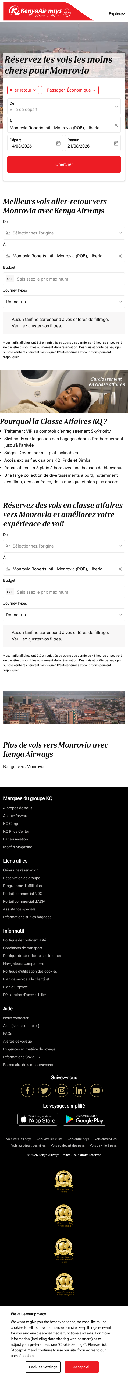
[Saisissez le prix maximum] (68, 279)
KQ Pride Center (16, 831)
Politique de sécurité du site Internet (32, 956)
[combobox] (66, 233)
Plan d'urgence (15, 987)
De (12, 103)
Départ (15, 140)
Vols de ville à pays (103, 1145)
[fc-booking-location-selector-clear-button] (116, 125)
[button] (70, 90)
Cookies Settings (43, 1366)
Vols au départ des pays (68, 1145)
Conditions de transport (22, 948)
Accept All (82, 1366)
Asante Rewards (16, 816)
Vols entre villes (105, 1139)
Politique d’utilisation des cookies (30, 971)
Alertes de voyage (17, 1041)
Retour (73, 140)
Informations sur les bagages (27, 917)
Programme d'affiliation (22, 886)
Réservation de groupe (21, 878)
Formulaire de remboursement (28, 1065)
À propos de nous (17, 808)
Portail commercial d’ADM (24, 901)
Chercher (64, 164)
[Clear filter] (120, 256)
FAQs (7, 1033)
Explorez (117, 13)
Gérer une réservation (20, 870)
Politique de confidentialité (24, 940)
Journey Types (15, 290)
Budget (9, 267)
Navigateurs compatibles (23, 963)
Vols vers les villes (49, 1139)
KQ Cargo (11, 823)
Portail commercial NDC (22, 893)
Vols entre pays (78, 1139)
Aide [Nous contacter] (21, 1026)
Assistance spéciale (19, 909)
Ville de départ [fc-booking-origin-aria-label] (23, 109)
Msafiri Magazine (17, 847)
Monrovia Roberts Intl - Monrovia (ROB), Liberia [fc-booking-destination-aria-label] (54, 127)
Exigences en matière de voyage (29, 1049)
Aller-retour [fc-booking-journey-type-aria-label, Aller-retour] (20, 90)
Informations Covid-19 (21, 1057)
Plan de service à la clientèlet (26, 979)
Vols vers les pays (18, 1139)
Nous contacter (16, 1018)
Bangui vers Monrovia (23, 766)
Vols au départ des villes (28, 1145)
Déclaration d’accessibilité (24, 995)
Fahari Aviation (15, 839)
